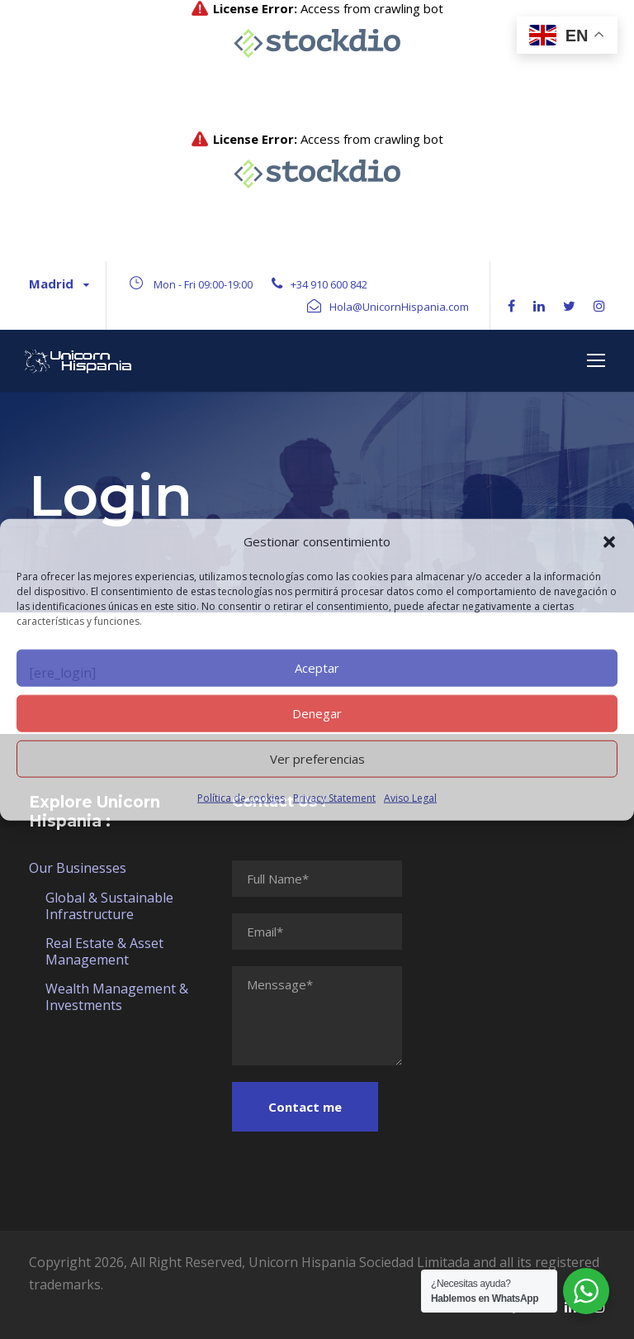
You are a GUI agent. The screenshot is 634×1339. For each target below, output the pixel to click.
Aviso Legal (410, 797)
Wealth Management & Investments (116, 996)
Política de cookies (241, 797)
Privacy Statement (334, 797)
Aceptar (317, 668)
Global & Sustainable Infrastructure (109, 906)
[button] (609, 541)
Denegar (317, 713)
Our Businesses (77, 868)
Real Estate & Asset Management (104, 951)
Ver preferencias (317, 759)
